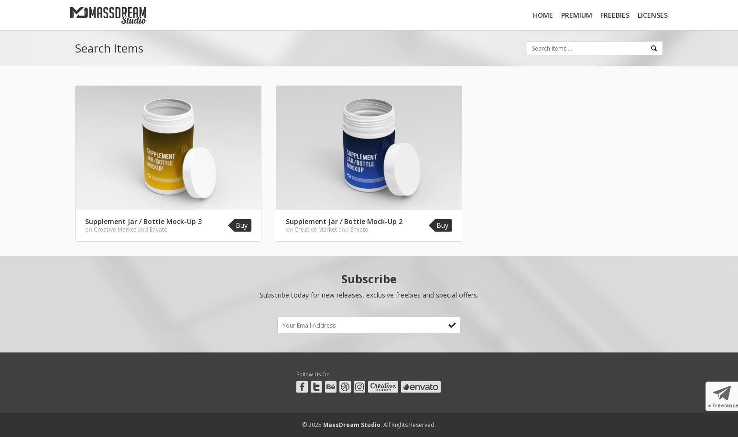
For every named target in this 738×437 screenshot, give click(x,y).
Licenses (653, 15)
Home (543, 15)
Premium (576, 15)
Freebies (614, 15)
